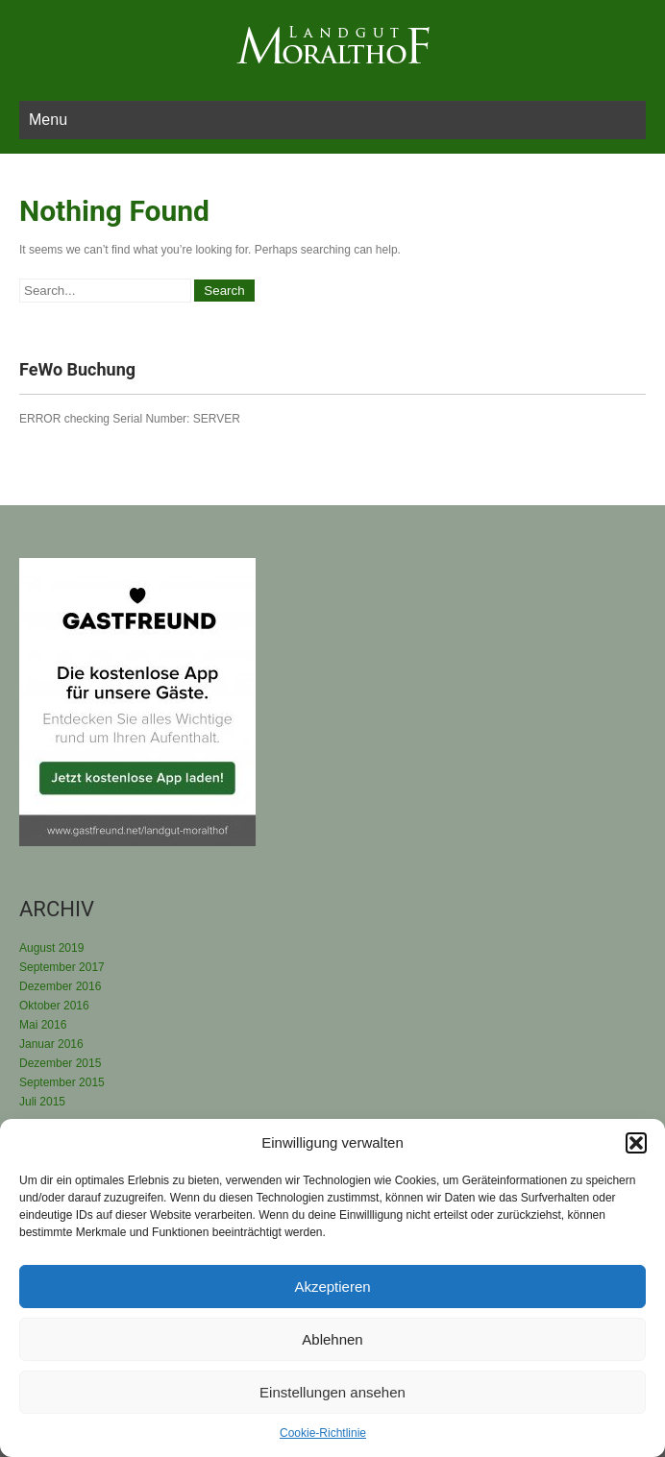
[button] (636, 1143)
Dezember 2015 (60, 1063)
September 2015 (62, 1082)
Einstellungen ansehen (332, 1392)
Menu (48, 119)
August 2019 (51, 948)
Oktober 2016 (54, 1005)
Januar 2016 (51, 1044)
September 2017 (62, 967)
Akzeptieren (332, 1286)
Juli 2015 (42, 1101)
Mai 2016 (42, 1025)
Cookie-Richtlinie (323, 1433)
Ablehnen (332, 1339)
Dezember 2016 (60, 986)
